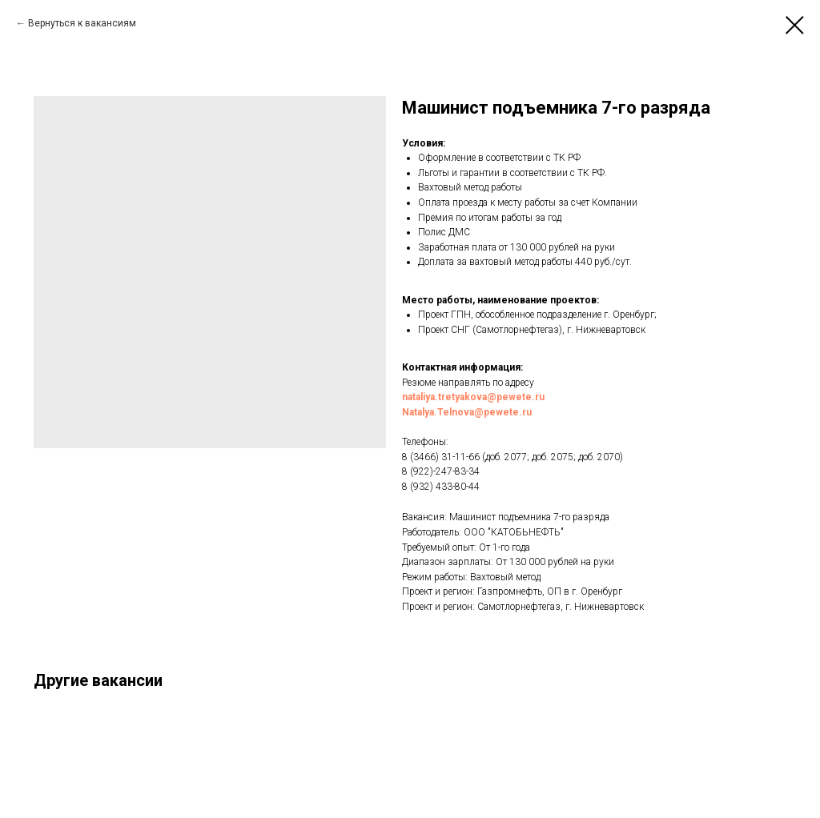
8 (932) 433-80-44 (441, 486)
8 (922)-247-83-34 (441, 471)
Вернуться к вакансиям (82, 23)
